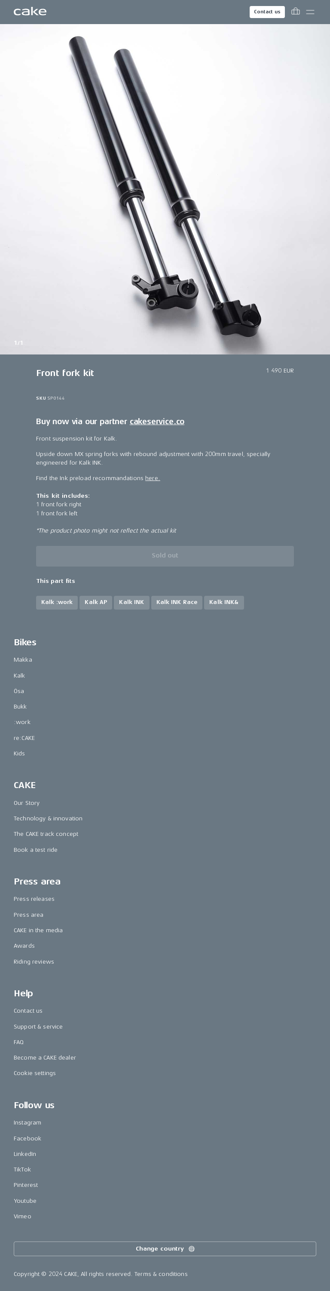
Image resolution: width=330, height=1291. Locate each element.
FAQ (19, 1042)
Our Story (27, 803)
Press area (28, 915)
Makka (23, 659)
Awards (24, 946)
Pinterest (26, 1185)
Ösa (19, 691)
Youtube (25, 1201)
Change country (166, 1249)
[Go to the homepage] (30, 12)
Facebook (27, 1138)
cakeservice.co (157, 421)
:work (22, 722)
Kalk (19, 675)
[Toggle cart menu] (295, 12)
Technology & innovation (48, 818)
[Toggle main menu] (310, 12)
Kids (19, 753)
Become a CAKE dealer (45, 1057)
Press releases (34, 899)
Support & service (38, 1026)
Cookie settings (35, 1073)
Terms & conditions (161, 1274)
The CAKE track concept (46, 834)
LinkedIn (25, 1154)
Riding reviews (34, 961)
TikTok (22, 1169)
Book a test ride (36, 850)
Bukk (20, 706)
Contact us (267, 12)
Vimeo (22, 1216)
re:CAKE (24, 738)
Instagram (27, 1122)
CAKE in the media (38, 930)
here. (152, 478)
